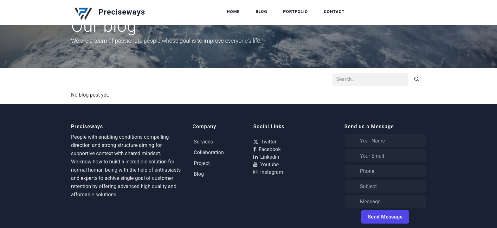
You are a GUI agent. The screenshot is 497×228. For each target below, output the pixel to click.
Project (202, 163)
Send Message (385, 217)
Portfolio (295, 11)
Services (203, 142)
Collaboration (209, 152)
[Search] (417, 79)
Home (233, 11)
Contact (334, 11)
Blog (261, 11)
